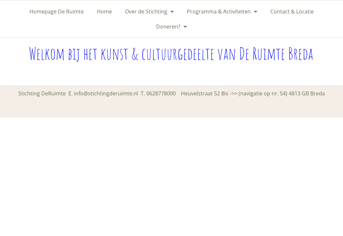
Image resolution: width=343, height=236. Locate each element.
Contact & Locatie (292, 11)
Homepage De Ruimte (56, 11)
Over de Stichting (149, 11)
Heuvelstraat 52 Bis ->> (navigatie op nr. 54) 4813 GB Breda (253, 93)
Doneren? (171, 26)
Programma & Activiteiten (222, 11)
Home (104, 11)
